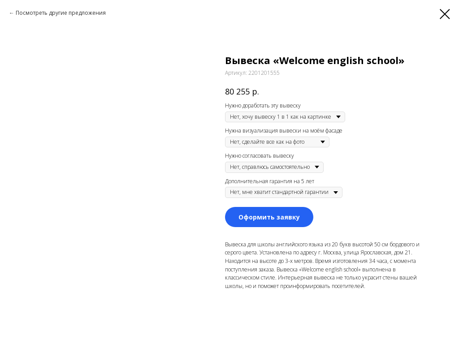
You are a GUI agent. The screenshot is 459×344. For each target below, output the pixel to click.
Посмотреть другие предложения (61, 13)
